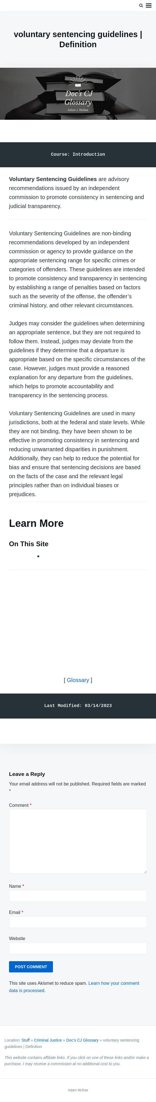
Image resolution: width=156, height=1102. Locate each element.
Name (16, 886)
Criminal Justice (48, 1040)
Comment (20, 805)
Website (17, 938)
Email (16, 912)
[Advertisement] (78, 618)
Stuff (26, 1040)
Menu (148, 5)
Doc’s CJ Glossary (82, 1040)
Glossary (78, 680)
